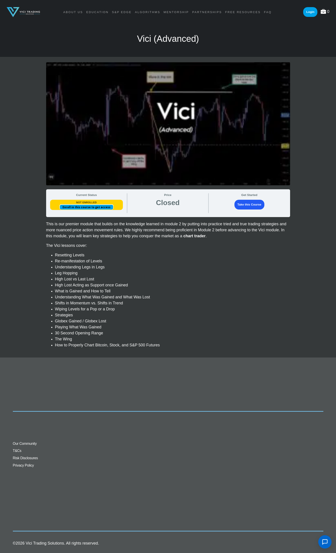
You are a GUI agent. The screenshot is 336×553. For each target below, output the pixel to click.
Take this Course (249, 204)
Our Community (25, 443)
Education (97, 12)
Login (310, 12)
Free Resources (243, 12)
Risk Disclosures (25, 458)
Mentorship (176, 12)
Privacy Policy (23, 465)
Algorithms (147, 12)
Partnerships (207, 12)
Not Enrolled (86, 202)
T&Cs (17, 451)
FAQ (267, 12)
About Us (73, 12)
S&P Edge (122, 12)
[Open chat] (325, 542)
